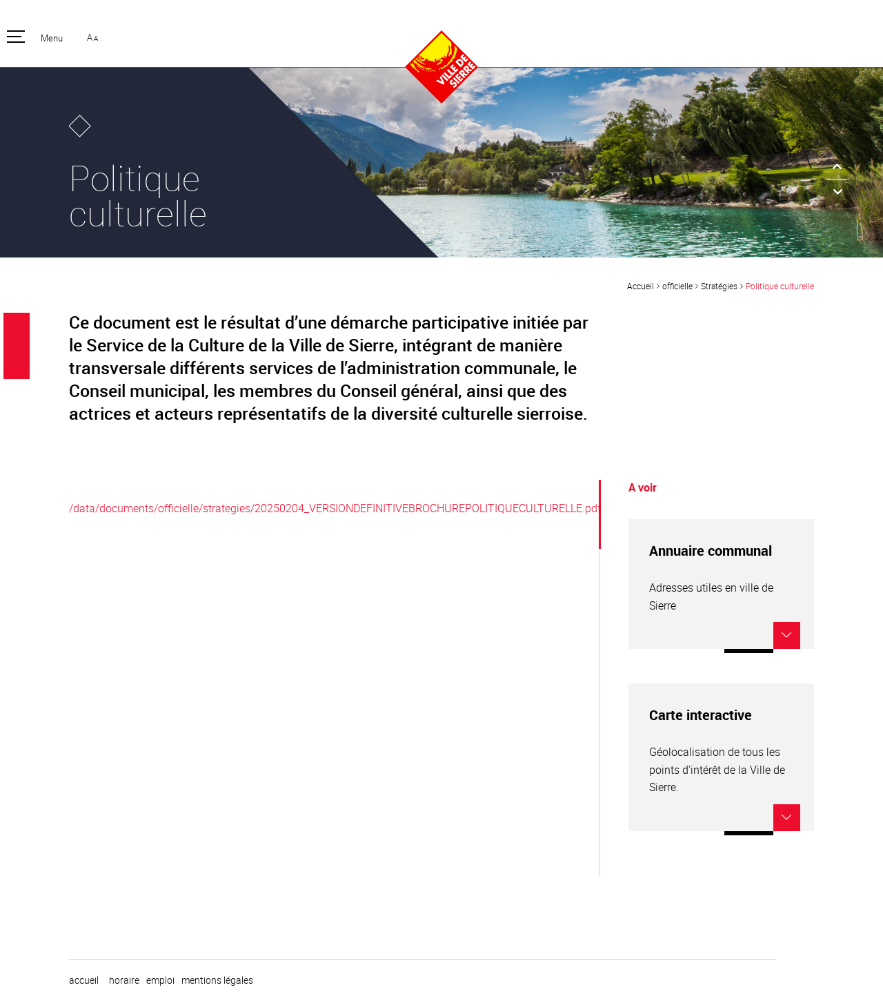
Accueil (640, 285)
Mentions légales (217, 980)
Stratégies (719, 285)
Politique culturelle (780, 285)
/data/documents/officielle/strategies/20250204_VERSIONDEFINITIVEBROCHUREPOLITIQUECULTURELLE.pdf (335, 508)
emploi (160, 980)
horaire (124, 980)
